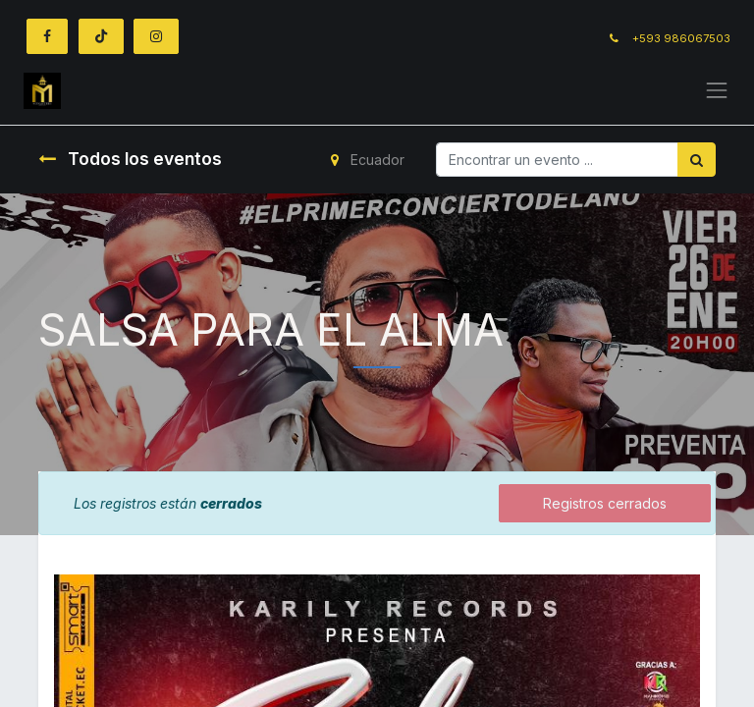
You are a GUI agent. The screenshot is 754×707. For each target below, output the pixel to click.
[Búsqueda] (696, 159)
